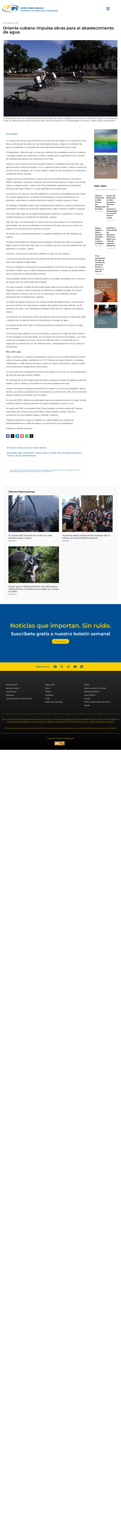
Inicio (47, 688)
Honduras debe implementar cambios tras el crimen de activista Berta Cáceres (86, 536)
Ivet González (11, 134)
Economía (28, 448)
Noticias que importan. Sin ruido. (60, 625)
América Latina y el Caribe (45, 453)
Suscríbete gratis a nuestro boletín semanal (60, 633)
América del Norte (91, 692)
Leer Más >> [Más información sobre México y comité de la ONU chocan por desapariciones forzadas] (99, 211)
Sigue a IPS (49, 685)
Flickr (47, 698)
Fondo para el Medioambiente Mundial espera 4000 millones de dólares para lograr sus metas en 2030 (33, 589)
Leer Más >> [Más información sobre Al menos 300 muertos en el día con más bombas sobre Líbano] (12, 541)
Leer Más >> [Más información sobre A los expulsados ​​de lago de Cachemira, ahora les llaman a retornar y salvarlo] (99, 274)
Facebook (49, 695)
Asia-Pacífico (89, 695)
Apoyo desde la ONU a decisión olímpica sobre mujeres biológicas (99, 235)
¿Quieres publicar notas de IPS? (19, 698)
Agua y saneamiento (26, 453)
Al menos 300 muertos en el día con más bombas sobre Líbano (30, 536)
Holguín (18, 456)
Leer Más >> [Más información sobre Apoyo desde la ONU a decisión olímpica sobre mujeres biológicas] (99, 246)
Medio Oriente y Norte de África (97, 702)
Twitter (48, 692)
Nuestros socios (12, 688)
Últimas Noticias (39, 448)
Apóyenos (10, 695)
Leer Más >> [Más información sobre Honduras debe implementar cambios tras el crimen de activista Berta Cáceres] (66, 541)
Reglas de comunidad (54, 702)
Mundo (87, 705)
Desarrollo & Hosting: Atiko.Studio (60, 738)
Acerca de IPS (11, 685)
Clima (20, 448)
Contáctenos (11, 692)
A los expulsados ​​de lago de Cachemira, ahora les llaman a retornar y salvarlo (100, 263)
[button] (8, 436)
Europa (87, 698)
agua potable (12, 453)
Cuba (59, 453)
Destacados (67, 453)
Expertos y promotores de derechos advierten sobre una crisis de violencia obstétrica (112, 237)
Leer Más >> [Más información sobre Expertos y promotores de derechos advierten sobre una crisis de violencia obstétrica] (111, 248)
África (86, 685)
